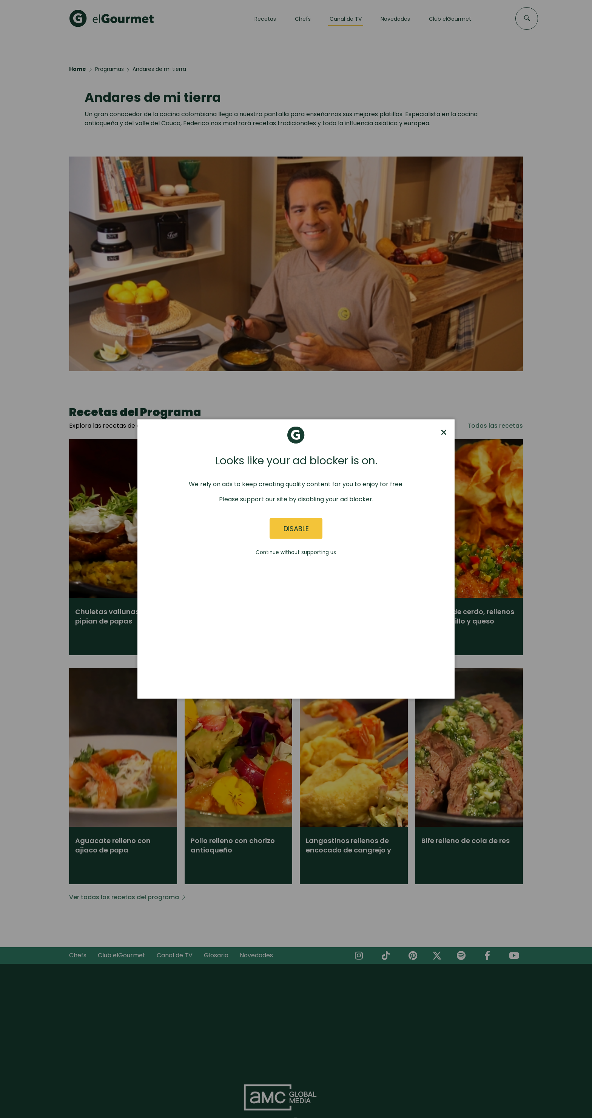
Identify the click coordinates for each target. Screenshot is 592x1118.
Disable (296, 528)
